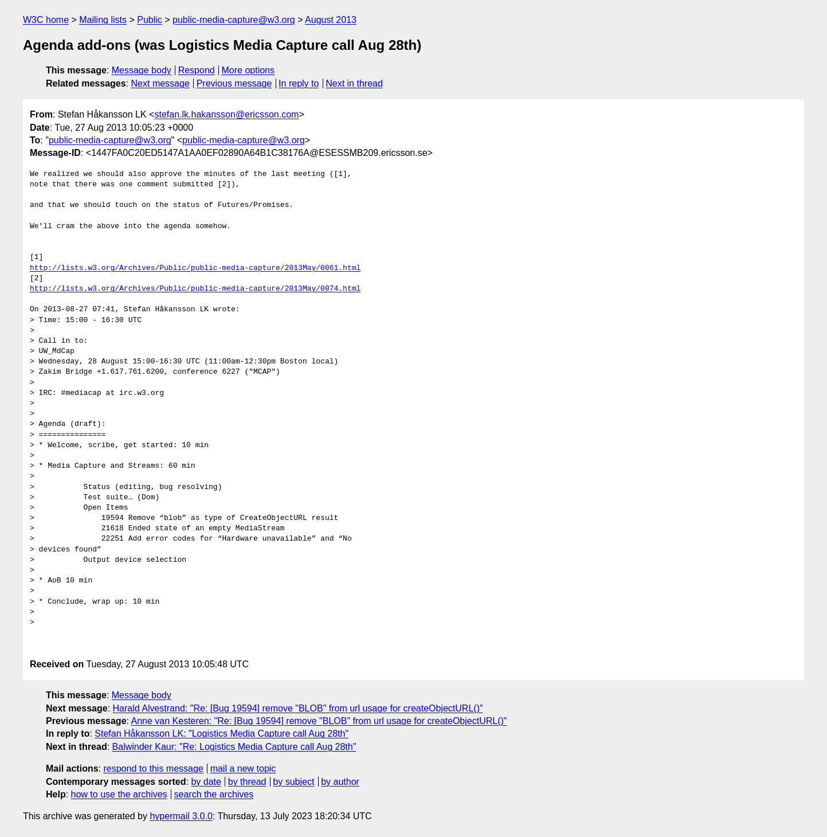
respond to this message (153, 768)
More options (248, 70)
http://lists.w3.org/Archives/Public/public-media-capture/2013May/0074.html (195, 289)
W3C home (46, 20)
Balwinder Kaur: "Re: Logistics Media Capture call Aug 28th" (234, 747)
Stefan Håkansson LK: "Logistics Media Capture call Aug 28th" (221, 733)
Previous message (234, 83)
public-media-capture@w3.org (234, 20)
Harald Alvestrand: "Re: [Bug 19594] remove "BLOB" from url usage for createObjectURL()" (298, 708)
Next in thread (354, 83)
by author (340, 782)
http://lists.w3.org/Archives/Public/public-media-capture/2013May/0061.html (195, 268)
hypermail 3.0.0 (181, 816)
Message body (141, 70)
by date (206, 782)
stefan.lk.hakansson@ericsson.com (226, 114)
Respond (196, 70)
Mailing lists (103, 20)
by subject (293, 782)
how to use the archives (119, 794)
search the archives (214, 794)
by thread (247, 782)
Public (149, 20)
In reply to (299, 83)
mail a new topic (243, 768)
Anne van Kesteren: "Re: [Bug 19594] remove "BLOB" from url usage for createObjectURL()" (319, 721)
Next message (160, 83)
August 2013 (330, 20)
